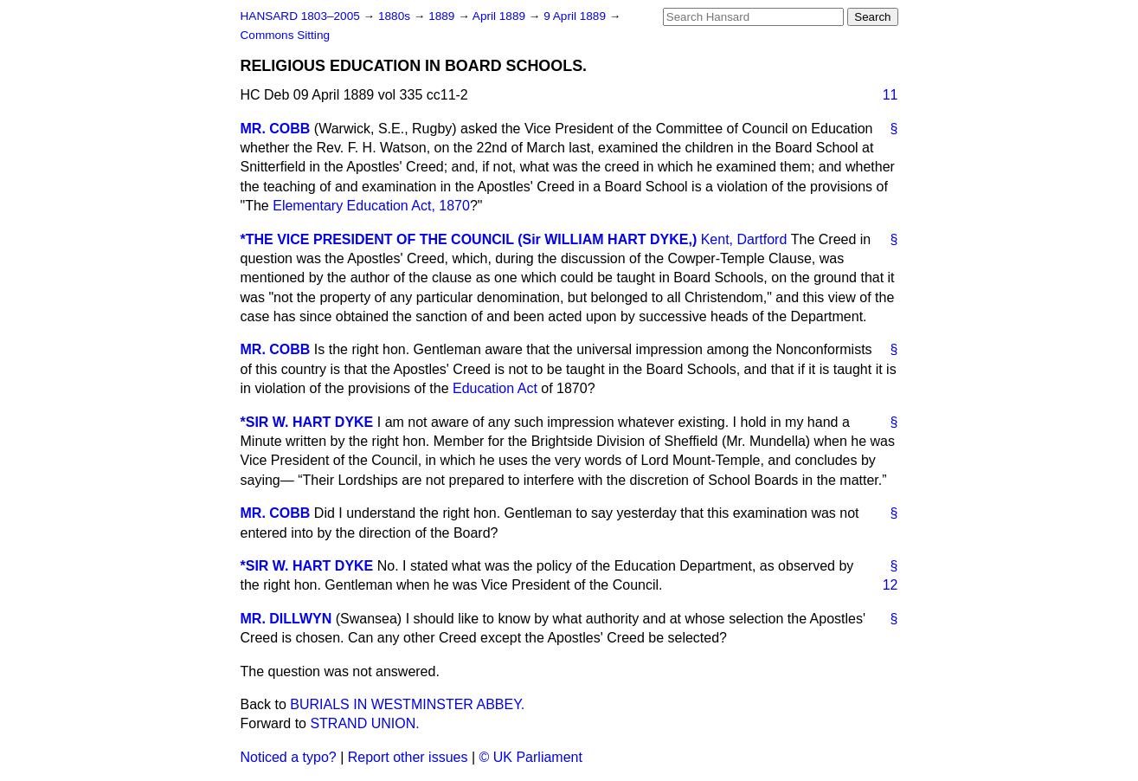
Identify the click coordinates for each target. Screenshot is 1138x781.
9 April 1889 (576, 16)
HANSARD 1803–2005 (300, 16)
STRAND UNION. (364, 723)
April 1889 (501, 16)
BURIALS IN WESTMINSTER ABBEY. (407, 704)
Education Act (495, 388)
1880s (396, 16)
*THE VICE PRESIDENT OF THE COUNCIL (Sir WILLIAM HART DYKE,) (469, 239)
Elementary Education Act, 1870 (371, 205)
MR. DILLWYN (286, 618)
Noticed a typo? (289, 757)
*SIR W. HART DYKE (307, 422)
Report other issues (408, 757)
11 (890, 94)
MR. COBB (276, 128)
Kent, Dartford (744, 239)
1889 (443, 16)
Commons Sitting (286, 35)
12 (890, 585)
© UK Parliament (530, 757)
